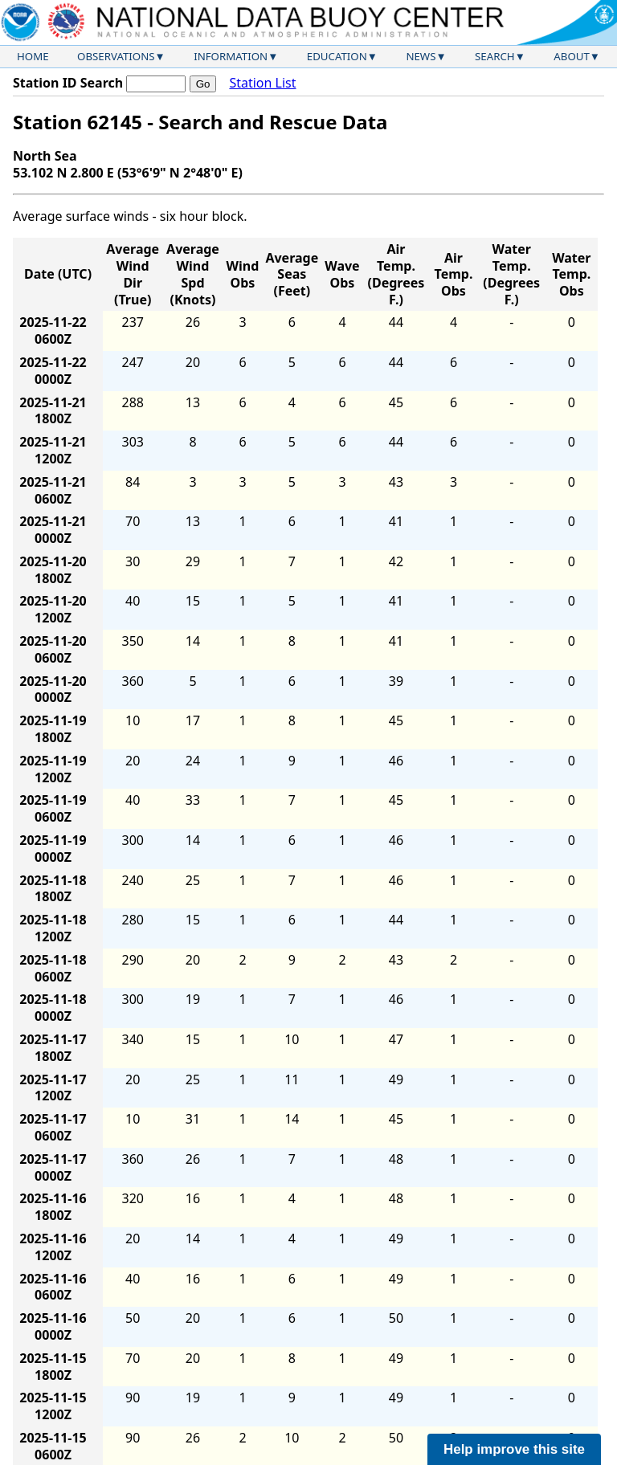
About (572, 56)
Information (231, 56)
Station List (262, 83)
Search (495, 56)
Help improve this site (514, 1449)
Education (337, 56)
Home (33, 56)
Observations (115, 56)
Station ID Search (68, 83)
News (420, 56)
